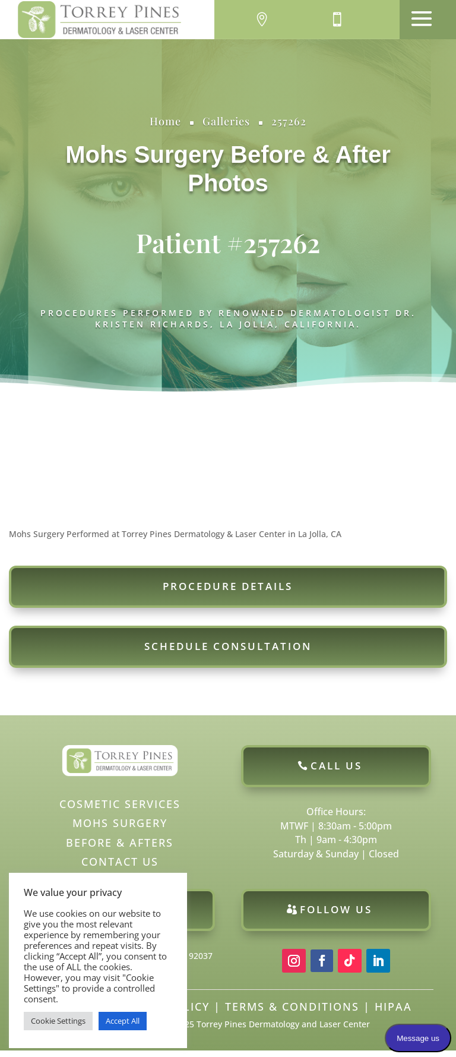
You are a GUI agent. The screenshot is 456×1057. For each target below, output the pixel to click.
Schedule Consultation (228, 653)
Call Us (336, 772)
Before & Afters (119, 849)
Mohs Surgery (144, 154)
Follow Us (336, 916)
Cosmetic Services (119, 810)
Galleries (226, 121)
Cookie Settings (58, 1020)
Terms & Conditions (292, 1013)
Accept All (123, 1020)
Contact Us (120, 868)
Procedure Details (228, 593)
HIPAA (393, 1013)
